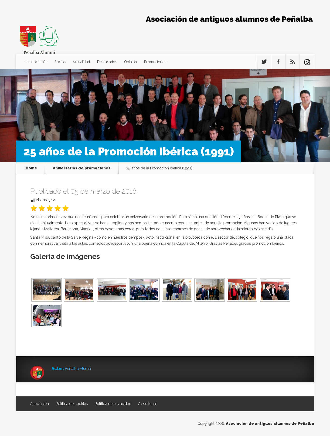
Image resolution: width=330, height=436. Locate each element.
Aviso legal (147, 404)
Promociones (155, 61)
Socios (60, 61)
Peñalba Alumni (78, 368)
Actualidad (81, 61)
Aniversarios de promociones (81, 168)
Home (31, 168)
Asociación (39, 404)
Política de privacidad (113, 404)
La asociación (36, 61)
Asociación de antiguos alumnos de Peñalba (270, 423)
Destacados (107, 61)
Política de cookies (72, 404)
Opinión (130, 61)
